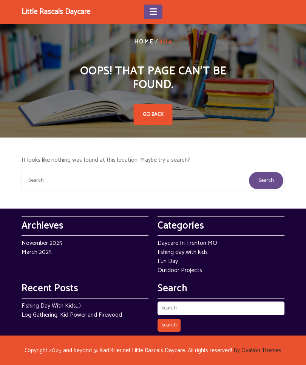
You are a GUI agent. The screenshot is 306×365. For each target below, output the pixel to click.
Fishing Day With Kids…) (51, 306)
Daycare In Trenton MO (187, 243)
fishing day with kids (183, 252)
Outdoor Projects (180, 270)
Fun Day (168, 261)
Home (144, 41)
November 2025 (42, 243)
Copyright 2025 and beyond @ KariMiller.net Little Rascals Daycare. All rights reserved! (153, 350)
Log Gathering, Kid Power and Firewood (72, 315)
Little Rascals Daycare (56, 12)
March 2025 (37, 252)
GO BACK (153, 114)
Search (266, 180)
